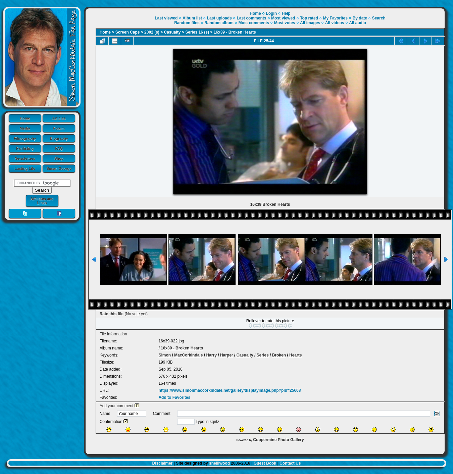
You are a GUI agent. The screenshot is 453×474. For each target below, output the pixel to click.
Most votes (284, 22)
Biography (59, 138)
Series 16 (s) (197, 32)
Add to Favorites (174, 397)
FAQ (59, 148)
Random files (186, 22)
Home (25, 118)
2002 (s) (151, 32)
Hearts (295, 355)
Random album (219, 22)
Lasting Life (24, 169)
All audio (357, 22)
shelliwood (219, 463)
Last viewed (166, 18)
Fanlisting (25, 148)
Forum (59, 128)
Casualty (172, 32)
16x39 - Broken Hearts (235, 32)
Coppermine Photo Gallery (278, 439)
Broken (279, 355)
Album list (192, 18)
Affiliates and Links (41, 201)
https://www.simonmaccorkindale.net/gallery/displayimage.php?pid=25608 (229, 390)
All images (310, 22)
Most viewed (283, 18)
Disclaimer (162, 463)
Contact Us (290, 463)
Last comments (251, 18)
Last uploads (219, 18)
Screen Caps (127, 32)
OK (437, 414)
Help (286, 13)
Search (379, 18)
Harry (211, 355)
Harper (226, 355)
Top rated (309, 18)
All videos (334, 22)
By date (360, 18)
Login (271, 13)
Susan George (58, 169)
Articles (59, 118)
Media (25, 128)
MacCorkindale (188, 355)
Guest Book (265, 463)
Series (263, 355)
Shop (59, 158)
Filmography (25, 138)
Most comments (254, 22)
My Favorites (335, 18)
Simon (164, 355)
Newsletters (24, 158)
